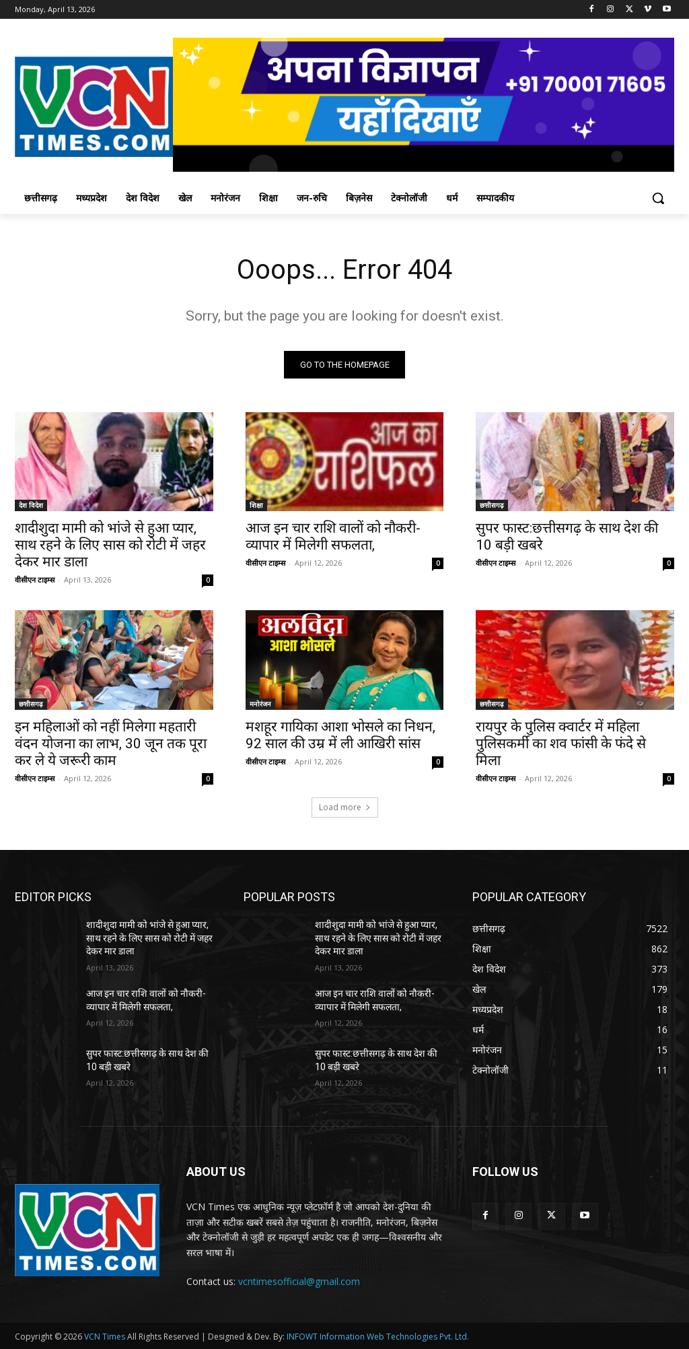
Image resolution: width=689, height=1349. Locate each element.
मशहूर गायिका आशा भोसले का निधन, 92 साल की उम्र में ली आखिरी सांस (340, 734)
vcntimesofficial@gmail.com (299, 1281)
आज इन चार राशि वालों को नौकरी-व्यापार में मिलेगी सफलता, (333, 536)
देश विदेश (31, 505)
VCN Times (104, 1336)
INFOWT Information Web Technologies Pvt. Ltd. (378, 1336)
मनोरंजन (260, 703)
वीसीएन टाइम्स (35, 579)
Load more (345, 807)
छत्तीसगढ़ (492, 505)
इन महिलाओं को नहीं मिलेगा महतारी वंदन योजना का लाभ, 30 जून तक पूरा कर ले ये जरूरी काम (111, 743)
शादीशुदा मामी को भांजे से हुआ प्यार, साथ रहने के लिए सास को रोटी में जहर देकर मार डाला (110, 545)
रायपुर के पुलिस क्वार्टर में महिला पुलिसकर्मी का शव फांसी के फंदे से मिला (561, 743)
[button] (658, 198)
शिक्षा (256, 505)
